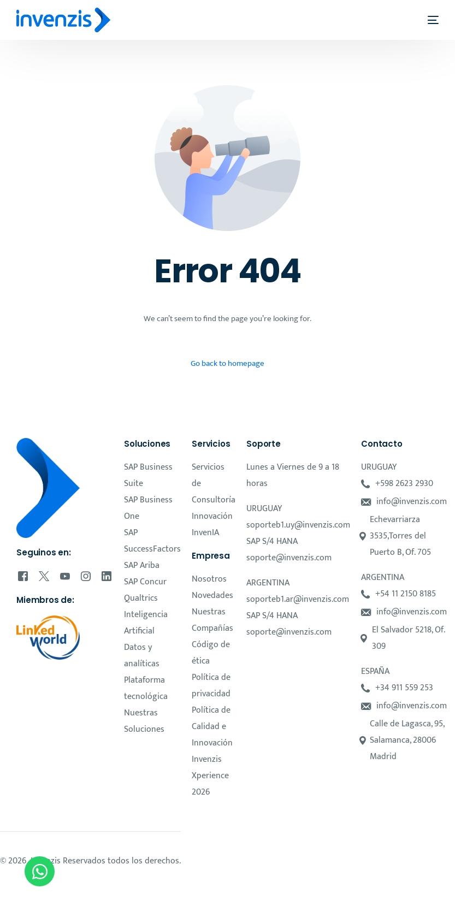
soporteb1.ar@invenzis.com (297, 599)
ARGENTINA (267, 583)
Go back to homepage (227, 363)
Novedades (212, 595)
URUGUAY (264, 508)
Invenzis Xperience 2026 (210, 776)
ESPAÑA (375, 671)
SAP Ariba (141, 565)
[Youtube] (65, 575)
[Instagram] (85, 575)
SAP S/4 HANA (272, 541)
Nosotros (209, 579)
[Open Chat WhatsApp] (40, 871)
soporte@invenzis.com (289, 557)
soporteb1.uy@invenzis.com (298, 525)
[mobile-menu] (426, 20)
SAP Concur (145, 582)
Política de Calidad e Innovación (212, 726)
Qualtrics (141, 598)
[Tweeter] (44, 575)
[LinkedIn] (106, 575)
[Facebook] (23, 575)
